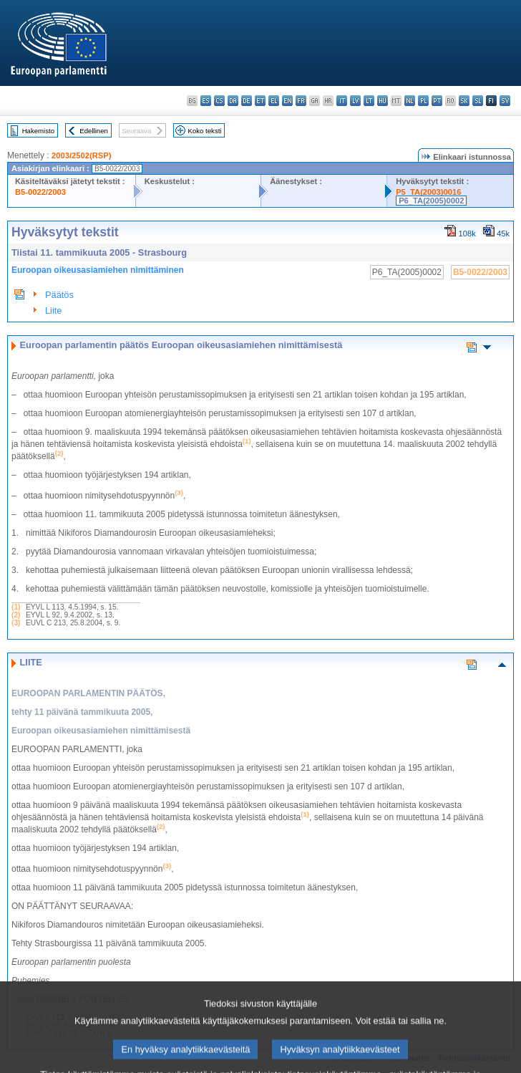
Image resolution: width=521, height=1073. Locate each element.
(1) (15, 607)
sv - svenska (505, 100)
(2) (15, 615)
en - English (287, 100)
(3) (15, 623)
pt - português (437, 100)
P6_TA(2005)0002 (431, 200)
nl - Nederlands (409, 100)
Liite (53, 310)
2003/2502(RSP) (81, 155)
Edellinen (93, 131)
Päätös (59, 294)
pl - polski (423, 100)
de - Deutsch (246, 100)
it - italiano (341, 100)
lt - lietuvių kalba (369, 100)
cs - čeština (219, 100)
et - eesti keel (260, 100)
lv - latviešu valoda (355, 100)
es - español (205, 100)
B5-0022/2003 (40, 192)
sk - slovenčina (464, 100)
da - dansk (233, 100)
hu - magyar (382, 100)
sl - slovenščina (477, 100)
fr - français (301, 100)
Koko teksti (205, 131)
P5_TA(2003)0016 (428, 192)
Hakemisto (38, 131)
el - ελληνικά (273, 100)
